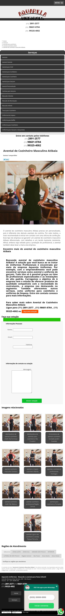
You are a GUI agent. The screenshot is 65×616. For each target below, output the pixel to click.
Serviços (32, 52)
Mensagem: (22, 380)
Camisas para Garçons (9, 91)
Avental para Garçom (8, 81)
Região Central (26, 556)
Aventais (5, 57)
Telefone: (23, 346)
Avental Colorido (7, 62)
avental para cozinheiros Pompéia (54, 503)
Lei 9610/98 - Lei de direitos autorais (18, 570)
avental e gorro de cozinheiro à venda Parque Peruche (32, 536)
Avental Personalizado (9, 86)
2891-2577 (34, 23)
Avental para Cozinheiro (9, 77)
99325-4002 (34, 30)
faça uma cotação (30, 311)
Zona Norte (46, 556)
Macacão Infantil (7, 106)
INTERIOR (51, 552)
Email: (20, 337)
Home (16, 593)
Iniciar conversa (41, 606)
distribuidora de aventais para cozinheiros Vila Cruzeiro (32, 437)
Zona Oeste (55, 556)
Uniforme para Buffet (8, 120)
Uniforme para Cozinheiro (10, 125)
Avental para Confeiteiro (9, 72)
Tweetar (6, 159)
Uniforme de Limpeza (9, 115)
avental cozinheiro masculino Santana (11, 470)
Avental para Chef (7, 67)
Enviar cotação (31, 401)
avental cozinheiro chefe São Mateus (11, 503)
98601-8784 (34, 27)
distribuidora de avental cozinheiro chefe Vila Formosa (11, 436)
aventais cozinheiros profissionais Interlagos (54, 471)
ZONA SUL (26, 552)
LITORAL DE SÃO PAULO (11, 556)
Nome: (20, 330)
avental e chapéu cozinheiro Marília (32, 470)
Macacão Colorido (7, 96)
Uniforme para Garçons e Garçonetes (13, 130)
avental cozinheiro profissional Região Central (32, 504)
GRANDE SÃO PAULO (39, 552)
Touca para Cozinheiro (9, 110)
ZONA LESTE (17, 552)
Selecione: (7, 552)
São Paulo (36, 556)
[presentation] (19, 356)
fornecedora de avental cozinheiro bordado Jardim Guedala (54, 437)
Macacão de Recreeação (9, 101)
